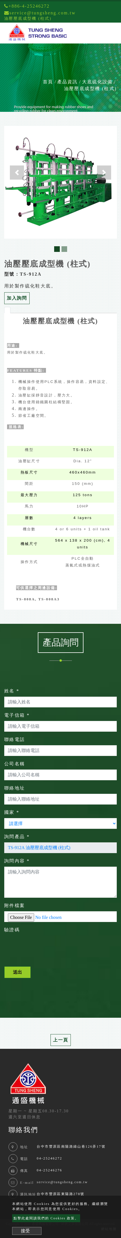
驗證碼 (12, 929)
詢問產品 (17, 836)
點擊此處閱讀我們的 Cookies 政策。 (46, 1218)
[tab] (7, 310)
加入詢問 (17, 298)
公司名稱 (14, 763)
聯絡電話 (14, 739)
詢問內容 (17, 860)
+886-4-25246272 (27, 6)
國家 (11, 812)
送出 (17, 972)
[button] (17, 172)
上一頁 (60, 1040)
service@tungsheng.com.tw (62, 1182)
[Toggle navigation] (108, 33)
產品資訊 (67, 81)
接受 (25, 1230)
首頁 (48, 81)
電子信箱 (17, 715)
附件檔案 (14, 905)
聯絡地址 (14, 788)
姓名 (11, 690)
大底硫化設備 (97, 81)
